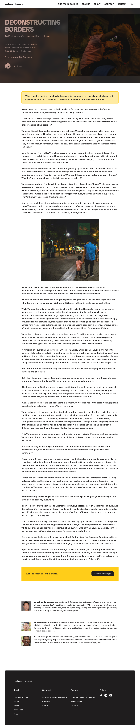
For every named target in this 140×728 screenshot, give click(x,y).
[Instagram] (105, 695)
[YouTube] (110, 695)
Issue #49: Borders (21, 57)
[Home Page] (14, 4)
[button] (132, 4)
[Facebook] (101, 695)
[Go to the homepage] (23, 680)
